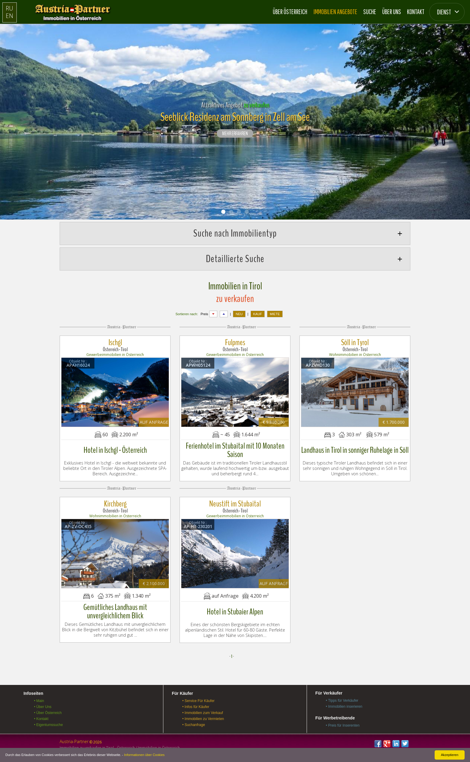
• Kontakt (41, 719)
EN (9, 16)
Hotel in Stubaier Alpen (235, 611)
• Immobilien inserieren (344, 706)
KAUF (257, 314)
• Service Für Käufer (198, 701)
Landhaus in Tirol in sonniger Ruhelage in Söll (355, 450)
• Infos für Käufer (195, 707)
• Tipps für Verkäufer (342, 700)
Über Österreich (290, 11)
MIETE (275, 314)
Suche (369, 11)
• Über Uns (42, 707)
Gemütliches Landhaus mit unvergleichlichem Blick (115, 611)
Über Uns (391, 11)
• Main (39, 701)
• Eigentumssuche (48, 725)
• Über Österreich (47, 713)
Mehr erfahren (235, 133)
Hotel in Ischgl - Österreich (115, 450)
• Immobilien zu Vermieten (203, 719)
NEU (239, 314)
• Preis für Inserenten (342, 725)
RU (9, 8)
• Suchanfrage (193, 725)
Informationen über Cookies (144, 755)
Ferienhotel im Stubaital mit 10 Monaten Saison (235, 450)
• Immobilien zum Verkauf (202, 713)
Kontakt (415, 11)
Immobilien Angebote (335, 11)
